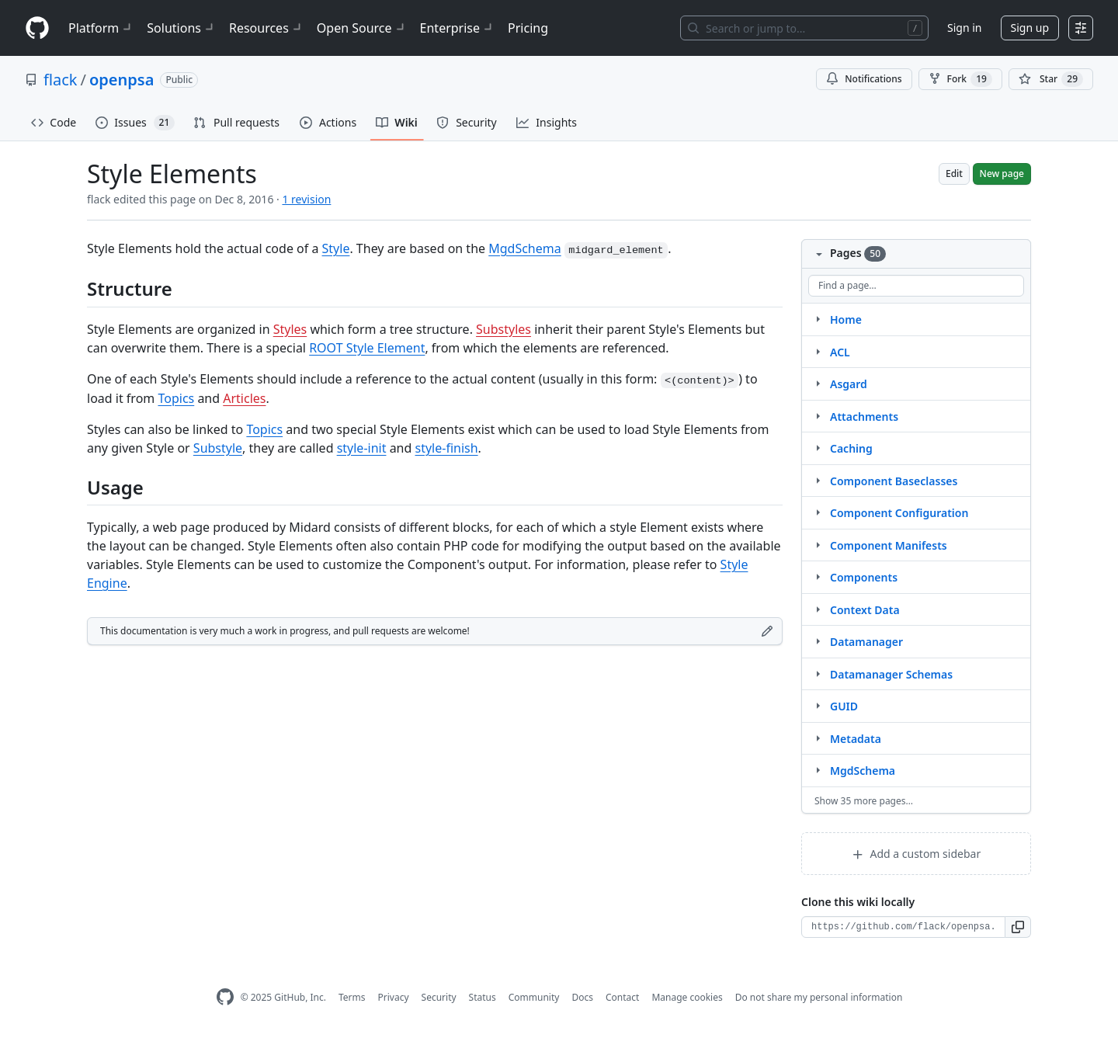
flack (60, 79)
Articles (244, 398)
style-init (362, 448)
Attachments (864, 416)
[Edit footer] (767, 631)
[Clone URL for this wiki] (903, 927)
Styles (290, 329)
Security (439, 997)
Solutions (182, 27)
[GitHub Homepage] (225, 997)
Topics (176, 398)
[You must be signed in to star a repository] (1051, 79)
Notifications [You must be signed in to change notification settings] (863, 78)
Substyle (217, 448)
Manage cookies (686, 997)
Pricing (528, 27)
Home (846, 319)
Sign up (1030, 27)
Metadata (855, 738)
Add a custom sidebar (916, 853)
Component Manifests (888, 545)
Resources (266, 27)
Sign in (964, 27)
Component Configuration (899, 512)
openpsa (121, 79)
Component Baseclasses (893, 481)
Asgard (848, 384)
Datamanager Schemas (891, 674)
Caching (851, 448)
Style (336, 248)
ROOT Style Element (367, 347)
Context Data (865, 609)
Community (534, 997)
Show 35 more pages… (863, 801)
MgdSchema (524, 248)
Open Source (362, 27)
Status (482, 997)
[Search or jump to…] (804, 28)
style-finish (446, 448)
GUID (844, 706)
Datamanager (866, 641)
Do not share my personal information (819, 997)
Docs (582, 997)
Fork (960, 79)
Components (864, 577)
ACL (840, 352)
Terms (352, 997)
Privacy (393, 997)
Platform (101, 27)
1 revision (306, 199)
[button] (1018, 927)
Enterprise (457, 27)
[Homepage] (37, 28)
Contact (622, 997)
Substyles (503, 329)
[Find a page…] (916, 286)
